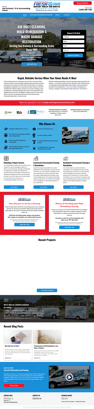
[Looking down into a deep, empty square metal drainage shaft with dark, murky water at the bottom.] (36, 275)
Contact (67, 87)
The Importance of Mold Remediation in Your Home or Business (46, 347)
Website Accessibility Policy (66, 407)
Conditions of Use (45, 407)
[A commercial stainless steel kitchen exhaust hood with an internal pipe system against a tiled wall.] (57, 275)
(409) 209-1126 (85, 10)
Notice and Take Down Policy (54, 407)
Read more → (8, 358)
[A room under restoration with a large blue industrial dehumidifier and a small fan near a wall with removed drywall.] (79, 275)
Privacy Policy (25, 407)
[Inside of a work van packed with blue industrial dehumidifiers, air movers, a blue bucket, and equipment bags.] (14, 254)
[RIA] (19, 112)
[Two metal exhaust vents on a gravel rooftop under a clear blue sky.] (14, 275)
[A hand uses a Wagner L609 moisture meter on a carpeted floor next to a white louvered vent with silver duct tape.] (79, 254)
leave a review (34, 317)
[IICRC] (8, 112)
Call (80, 89)
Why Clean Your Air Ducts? (12, 346)
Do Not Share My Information (35, 407)
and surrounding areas (10, 402)
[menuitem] (25, 15)
